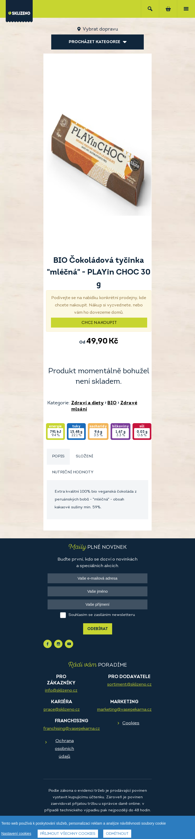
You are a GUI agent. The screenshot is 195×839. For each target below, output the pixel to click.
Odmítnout (117, 834)
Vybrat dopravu (100, 29)
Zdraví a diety (87, 403)
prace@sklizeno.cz (61, 710)
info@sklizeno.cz (61, 691)
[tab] (58, 457)
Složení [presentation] (84, 456)
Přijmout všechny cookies (67, 834)
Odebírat (97, 629)
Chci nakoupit (99, 323)
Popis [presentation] (58, 456)
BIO (112, 403)
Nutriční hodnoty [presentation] (73, 472)
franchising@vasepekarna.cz (71, 729)
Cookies (130, 723)
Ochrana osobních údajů (64, 749)
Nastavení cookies (16, 833)
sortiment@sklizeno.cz (129, 685)
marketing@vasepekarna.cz (124, 710)
